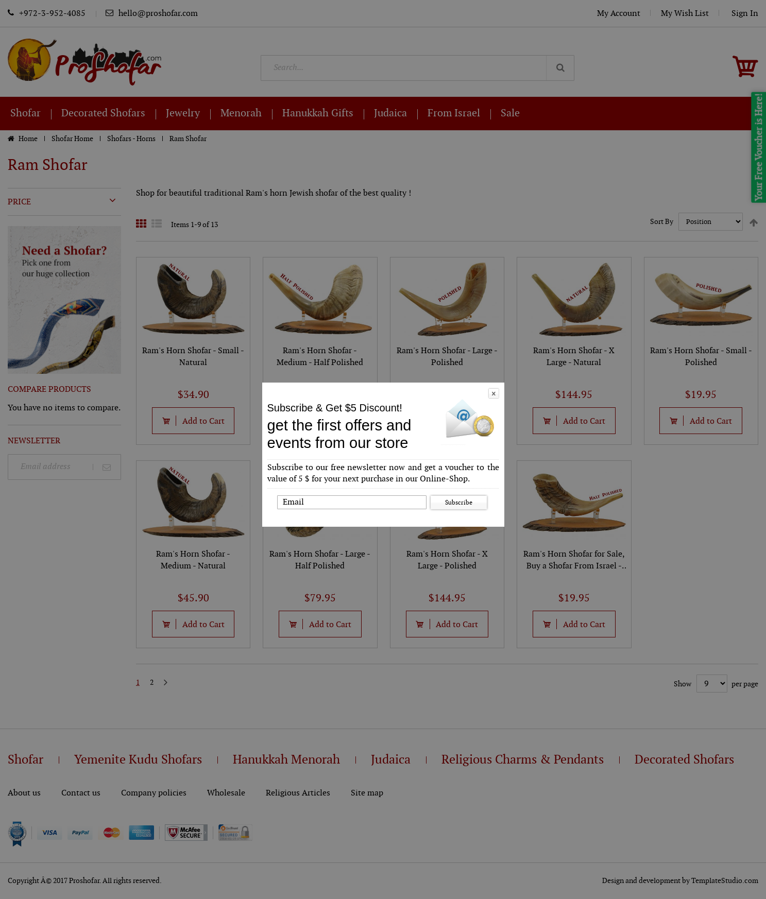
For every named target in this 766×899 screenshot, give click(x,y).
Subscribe (458, 502)
